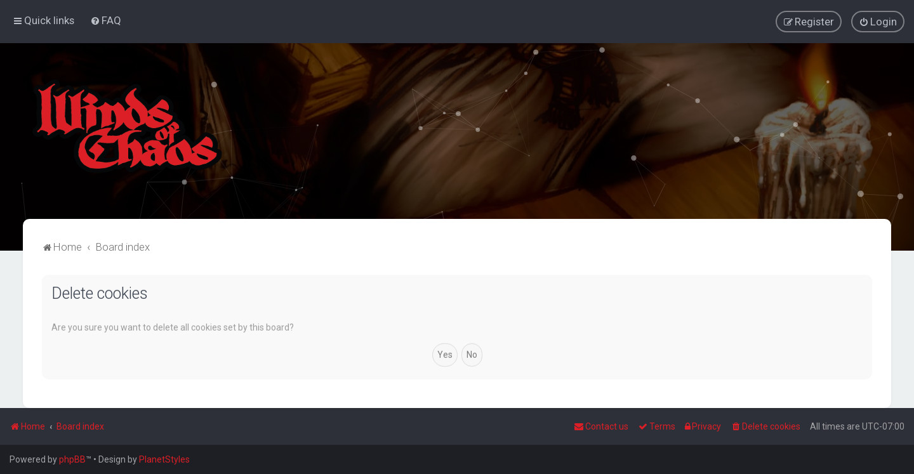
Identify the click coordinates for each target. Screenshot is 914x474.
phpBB (72, 459)
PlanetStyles (164, 459)
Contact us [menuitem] (601, 426)
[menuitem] (105, 20)
